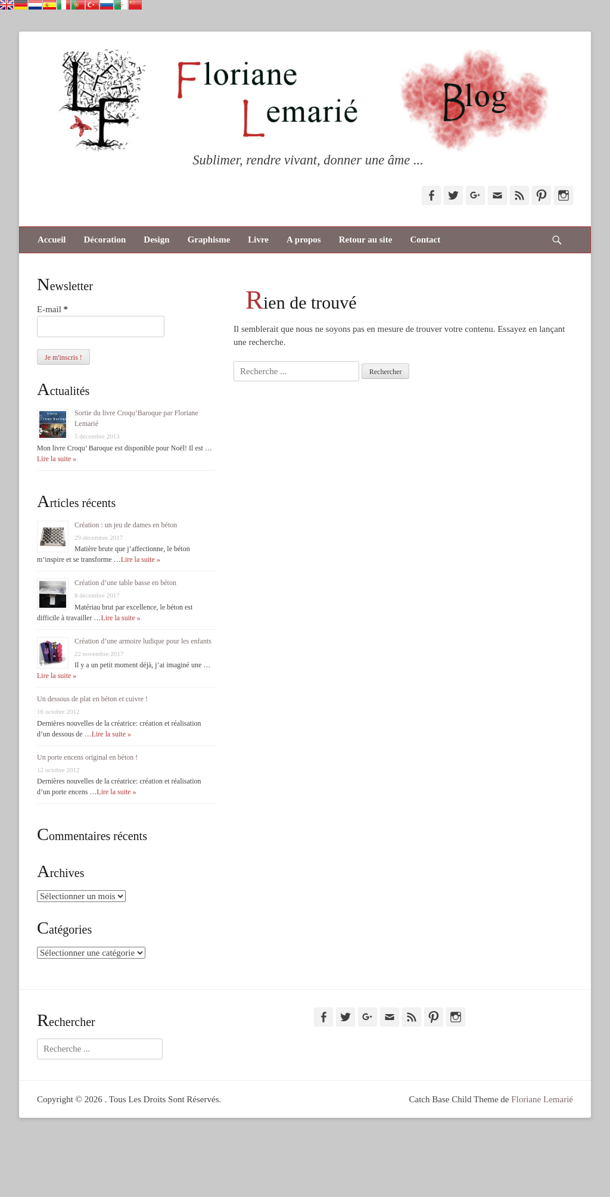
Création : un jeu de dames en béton (125, 525)
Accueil (52, 239)
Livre (258, 239)
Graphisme (209, 239)
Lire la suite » (56, 459)
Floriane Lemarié (542, 1099)
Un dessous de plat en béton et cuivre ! (92, 699)
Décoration (104, 239)
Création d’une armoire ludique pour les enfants (142, 641)
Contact (425, 239)
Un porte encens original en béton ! (87, 757)
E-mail (52, 309)
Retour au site (366, 239)
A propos (304, 239)
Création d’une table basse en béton (125, 583)
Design (156, 239)
